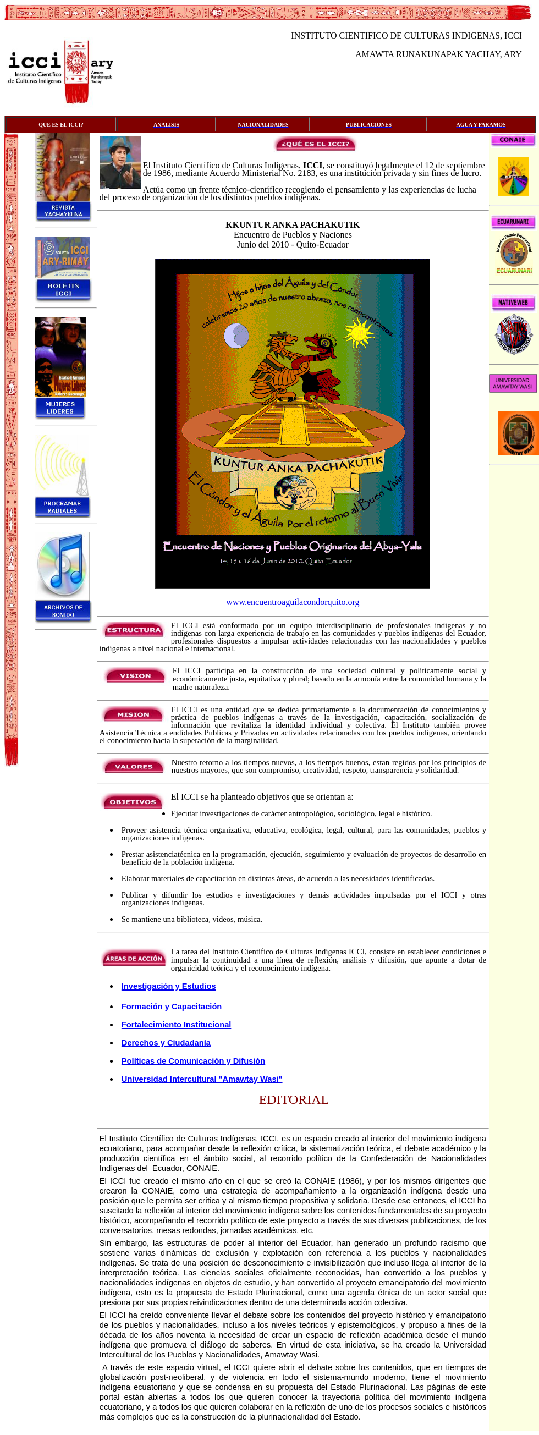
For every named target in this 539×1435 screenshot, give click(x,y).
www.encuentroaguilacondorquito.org (292, 602)
